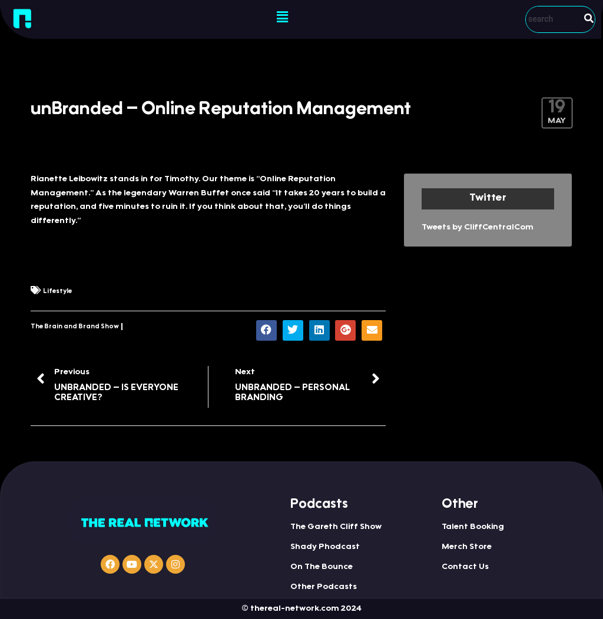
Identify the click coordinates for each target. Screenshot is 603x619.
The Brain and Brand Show (75, 327)
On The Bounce (321, 567)
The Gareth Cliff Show (336, 527)
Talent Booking (473, 527)
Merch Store (467, 547)
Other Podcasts (323, 587)
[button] (282, 17)
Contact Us (465, 567)
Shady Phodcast (325, 547)
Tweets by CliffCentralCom (478, 228)
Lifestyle (57, 291)
